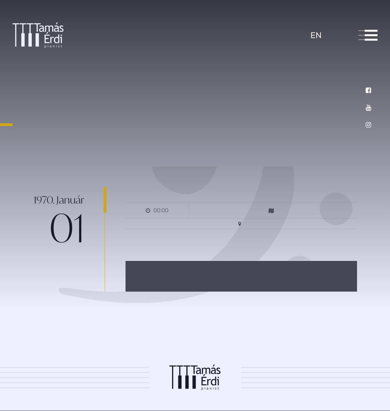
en (315, 35)
